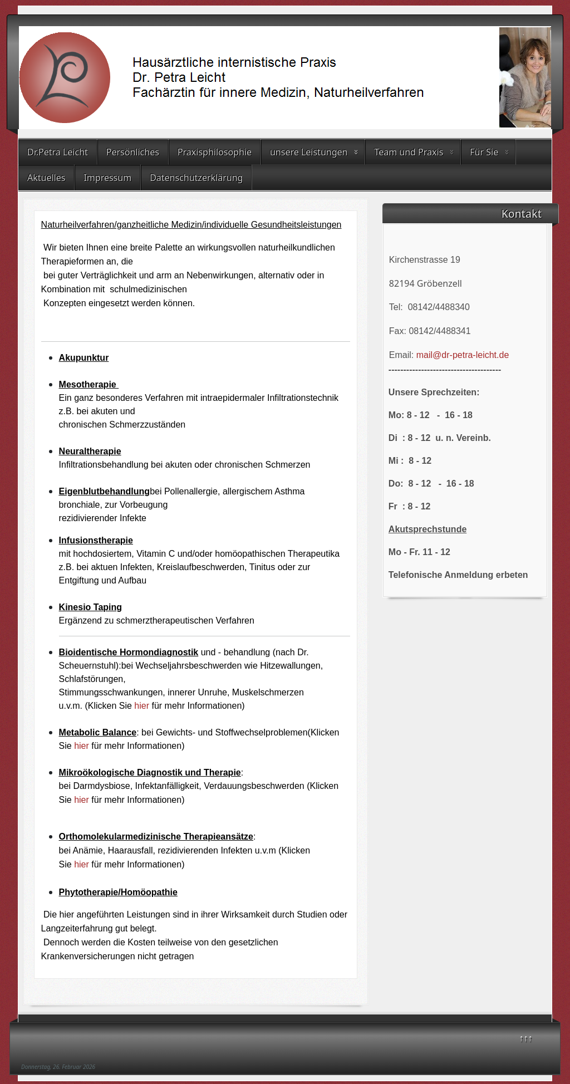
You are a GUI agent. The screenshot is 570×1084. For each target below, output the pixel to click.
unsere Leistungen (308, 152)
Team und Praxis (408, 152)
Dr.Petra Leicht (57, 152)
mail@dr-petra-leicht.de (462, 355)
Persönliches (132, 152)
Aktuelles (46, 177)
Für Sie (484, 152)
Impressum (107, 177)
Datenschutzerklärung (196, 177)
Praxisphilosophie (215, 152)
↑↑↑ (526, 1038)
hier (142, 705)
